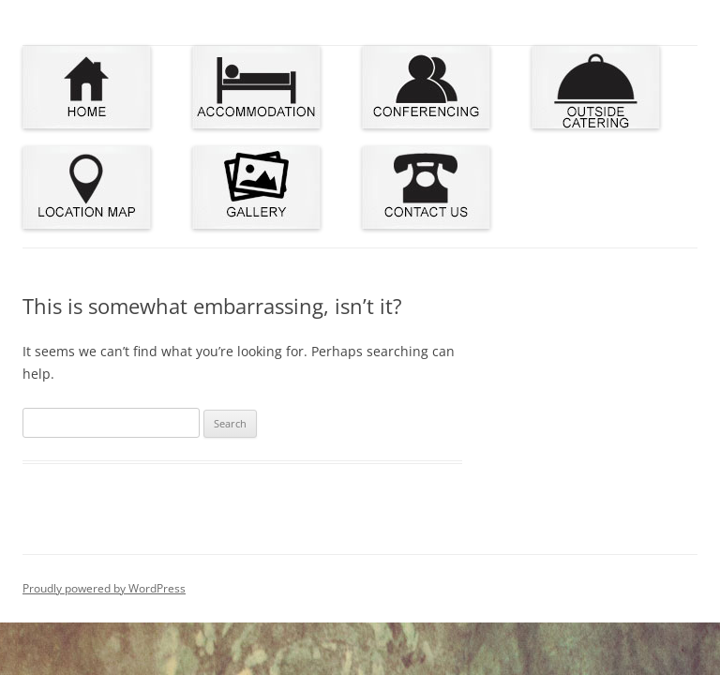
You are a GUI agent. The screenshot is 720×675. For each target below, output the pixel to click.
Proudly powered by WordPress (104, 588)
